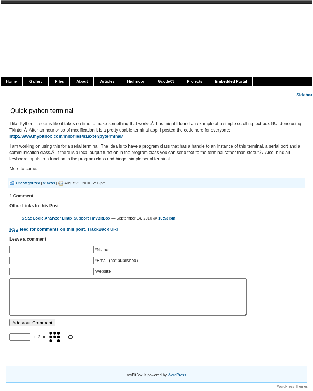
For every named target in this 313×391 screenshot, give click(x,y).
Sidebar (304, 95)
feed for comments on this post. (47, 229)
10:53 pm (166, 218)
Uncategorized (28, 183)
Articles (107, 81)
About (82, 81)
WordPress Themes (292, 387)
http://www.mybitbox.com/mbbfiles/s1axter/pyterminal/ (66, 136)
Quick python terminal (42, 110)
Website (103, 271)
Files (59, 81)
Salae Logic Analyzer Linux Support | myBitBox (66, 218)
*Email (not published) (116, 260)
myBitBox (33, 13)
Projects (194, 81)
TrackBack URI (102, 229)
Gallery (36, 81)
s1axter (49, 183)
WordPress (177, 375)
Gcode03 (166, 81)
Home (11, 81)
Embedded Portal (231, 81)
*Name (101, 249)
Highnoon (136, 81)
